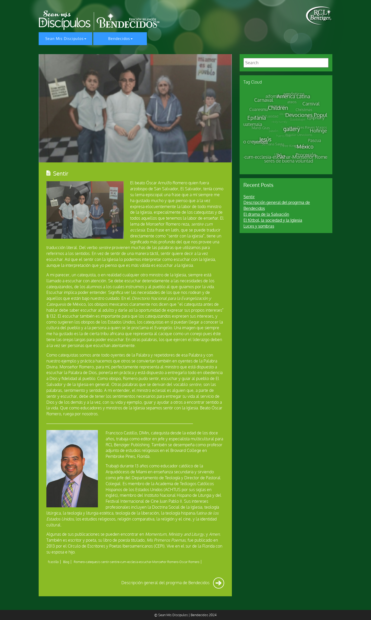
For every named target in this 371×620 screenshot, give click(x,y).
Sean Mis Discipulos (64, 38)
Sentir (249, 196)
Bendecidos (119, 38)
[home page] (319, 15)
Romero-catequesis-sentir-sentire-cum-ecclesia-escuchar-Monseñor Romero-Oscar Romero (136, 562)
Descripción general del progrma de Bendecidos (172, 582)
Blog (66, 562)
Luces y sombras (258, 226)
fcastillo (53, 562)
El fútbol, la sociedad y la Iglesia (272, 220)
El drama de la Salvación (266, 214)
